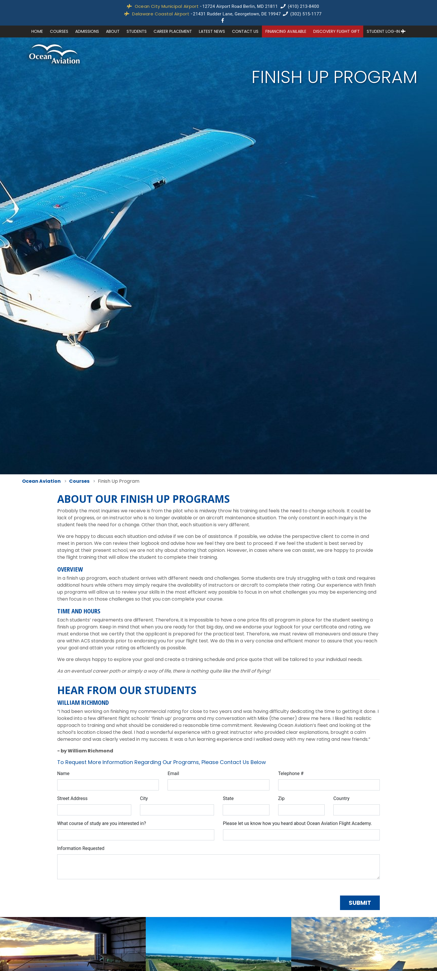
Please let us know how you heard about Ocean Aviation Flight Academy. (297, 823)
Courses (59, 31)
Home (37, 31)
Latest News (212, 31)
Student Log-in (386, 31)
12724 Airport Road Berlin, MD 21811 (240, 6)
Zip (281, 798)
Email (173, 773)
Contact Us (245, 31)
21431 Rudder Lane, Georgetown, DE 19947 (237, 14)
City (144, 798)
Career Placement (173, 31)
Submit (360, 903)
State (228, 798)
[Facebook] (223, 20)
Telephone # (291, 773)
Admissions (87, 31)
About (113, 31)
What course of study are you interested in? (101, 823)
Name (63, 773)
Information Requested (81, 848)
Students (137, 31)
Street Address (72, 798)
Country (341, 798)
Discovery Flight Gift (336, 31)
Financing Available (285, 31)
